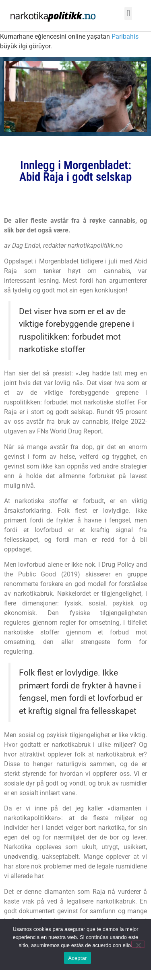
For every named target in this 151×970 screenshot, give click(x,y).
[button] (128, 13)
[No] (138, 944)
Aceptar (77, 958)
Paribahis (125, 36)
